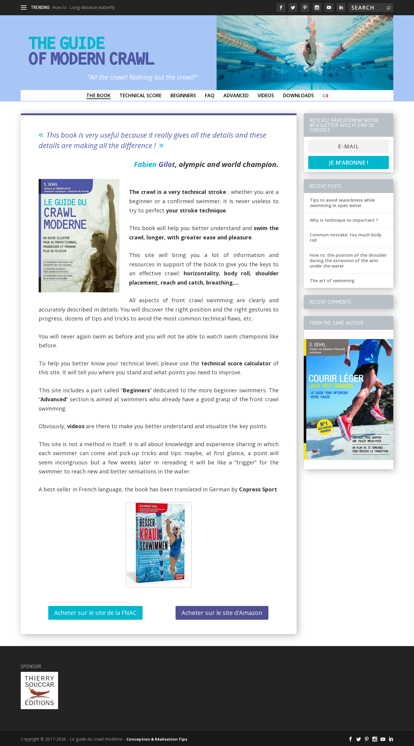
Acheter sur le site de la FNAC (95, 613)
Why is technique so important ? (344, 220)
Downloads (298, 95)
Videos (266, 95)
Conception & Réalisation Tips (156, 739)
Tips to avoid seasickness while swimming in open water (342, 202)
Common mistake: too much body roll (346, 237)
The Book (98, 95)
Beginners (183, 95)
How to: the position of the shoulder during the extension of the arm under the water (348, 260)
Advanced (236, 95)
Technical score (140, 95)
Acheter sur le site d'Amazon (222, 613)
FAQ (209, 95)
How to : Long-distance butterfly (83, 7)
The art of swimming (332, 280)
